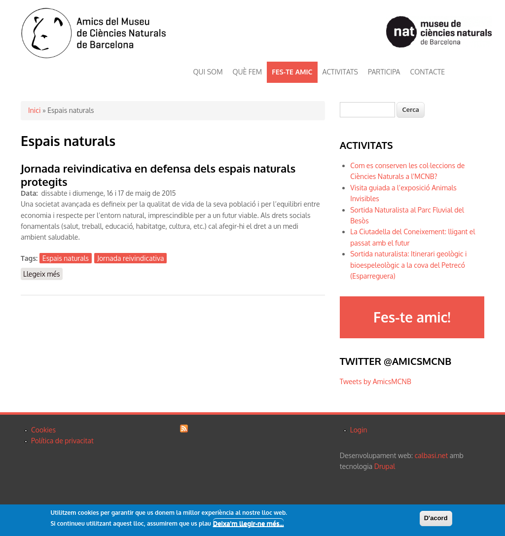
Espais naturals (65, 258)
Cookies (43, 430)
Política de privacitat (62, 440)
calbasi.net (431, 455)
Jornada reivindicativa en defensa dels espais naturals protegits (158, 174)
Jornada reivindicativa (130, 258)
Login (358, 430)
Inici (34, 110)
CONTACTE (427, 72)
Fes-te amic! (411, 317)
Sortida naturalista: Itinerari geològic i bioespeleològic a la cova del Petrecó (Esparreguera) (408, 265)
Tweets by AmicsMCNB (375, 381)
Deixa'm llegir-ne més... (248, 524)
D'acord (436, 518)
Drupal (384, 466)
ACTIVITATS (340, 72)
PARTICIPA (384, 72)
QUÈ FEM (247, 72)
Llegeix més (43, 273)
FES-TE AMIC (292, 72)
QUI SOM (208, 72)
